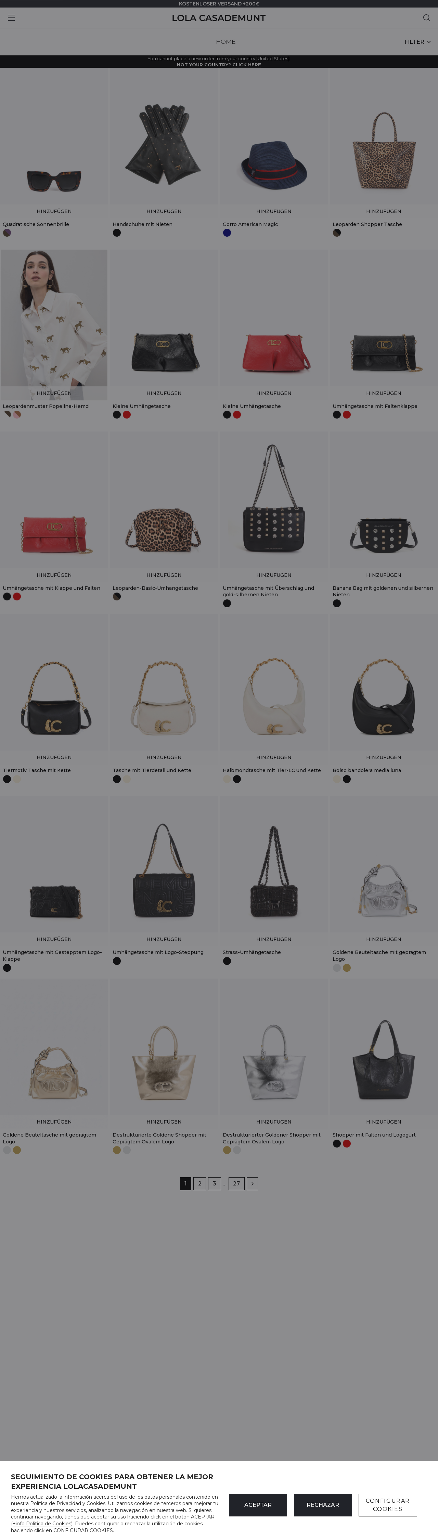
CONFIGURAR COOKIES (388, 1505)
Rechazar (323, 1505)
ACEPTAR (258, 1505)
